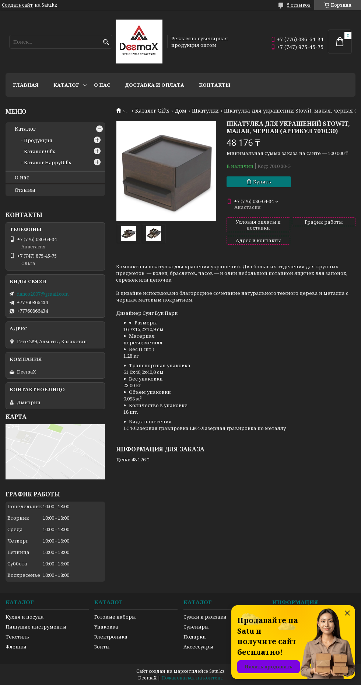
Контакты (215, 85)
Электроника (110, 636)
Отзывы (25, 190)
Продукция (38, 140)
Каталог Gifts (152, 111)
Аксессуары (198, 646)
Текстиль (17, 636)
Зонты (102, 646)
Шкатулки (205, 111)
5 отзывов (299, 5)
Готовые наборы (115, 616)
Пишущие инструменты (36, 626)
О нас (102, 85)
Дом (180, 111)
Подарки (194, 636)
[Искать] (105, 42)
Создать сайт (17, 5)
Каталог (66, 85)
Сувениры (196, 626)
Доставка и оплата (154, 85)
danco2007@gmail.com (43, 294)
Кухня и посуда (25, 616)
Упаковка (106, 626)
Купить (262, 181)
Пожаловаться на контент (192, 678)
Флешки (16, 646)
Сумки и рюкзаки (205, 616)
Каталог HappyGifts (47, 162)
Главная (26, 85)
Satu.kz (217, 671)
